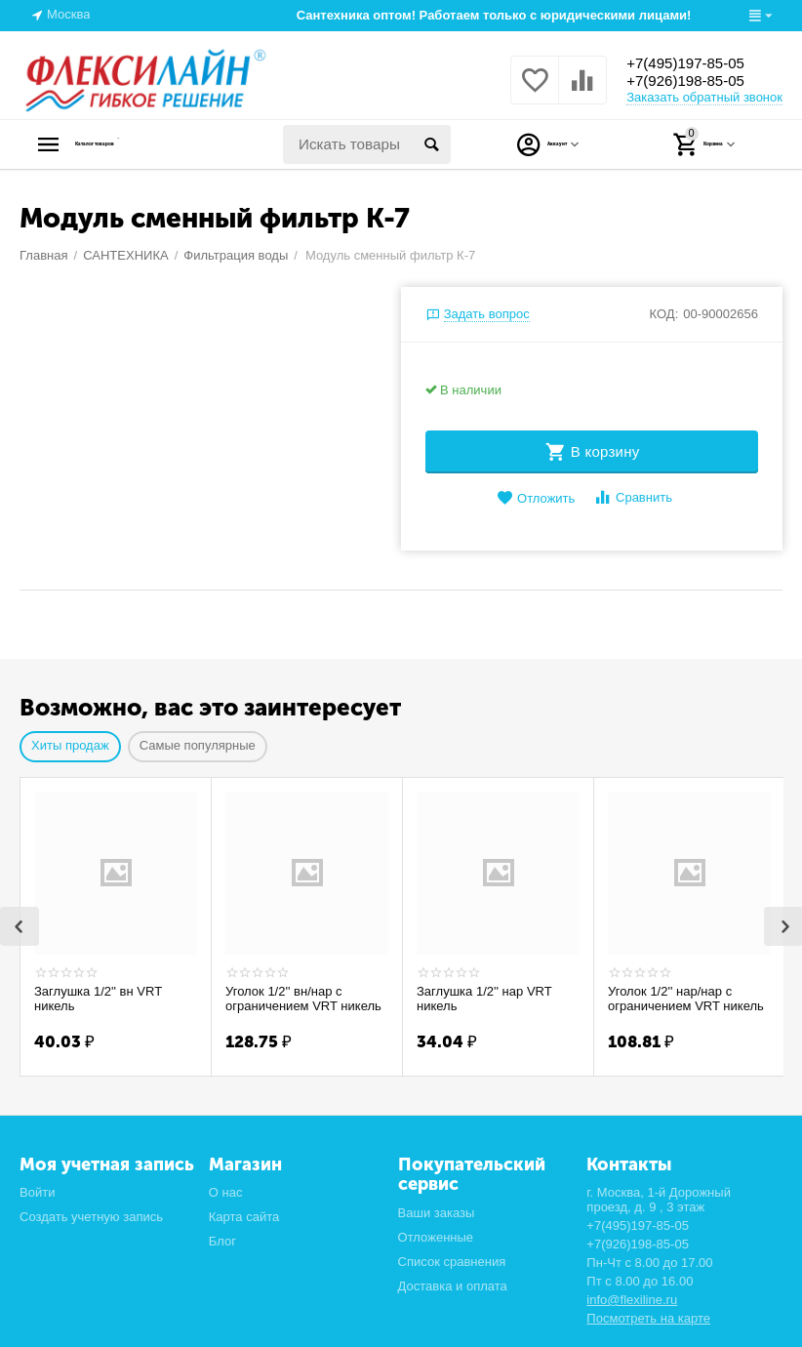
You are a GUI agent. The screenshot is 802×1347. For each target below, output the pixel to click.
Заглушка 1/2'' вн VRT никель (98, 999)
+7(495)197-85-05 (697, 62)
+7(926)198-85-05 (697, 82)
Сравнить (632, 497)
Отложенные (436, 1237)
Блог (222, 1241)
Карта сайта (244, 1216)
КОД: (664, 313)
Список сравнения (452, 1261)
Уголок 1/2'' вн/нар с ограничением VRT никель (303, 999)
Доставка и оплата (452, 1286)
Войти (37, 1192)
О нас (226, 1192)
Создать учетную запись (91, 1216)
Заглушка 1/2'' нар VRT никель (484, 999)
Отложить (536, 498)
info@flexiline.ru (631, 1299)
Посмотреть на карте (648, 1318)
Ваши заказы (436, 1212)
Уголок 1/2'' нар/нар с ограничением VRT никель (686, 999)
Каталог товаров (142, 144)
